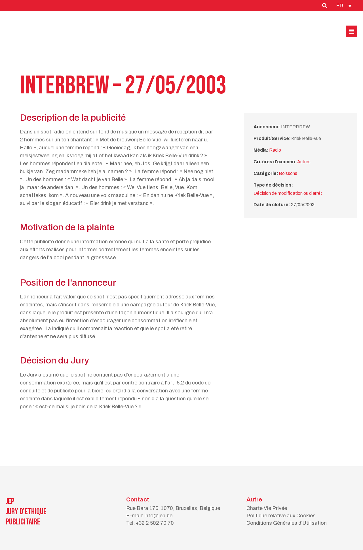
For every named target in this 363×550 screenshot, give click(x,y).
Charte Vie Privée (266, 508)
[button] (351, 31)
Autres (304, 161)
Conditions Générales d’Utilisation (286, 523)
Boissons (288, 173)
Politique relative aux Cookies (281, 515)
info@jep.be (158, 515)
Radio (275, 150)
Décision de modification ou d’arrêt (288, 193)
